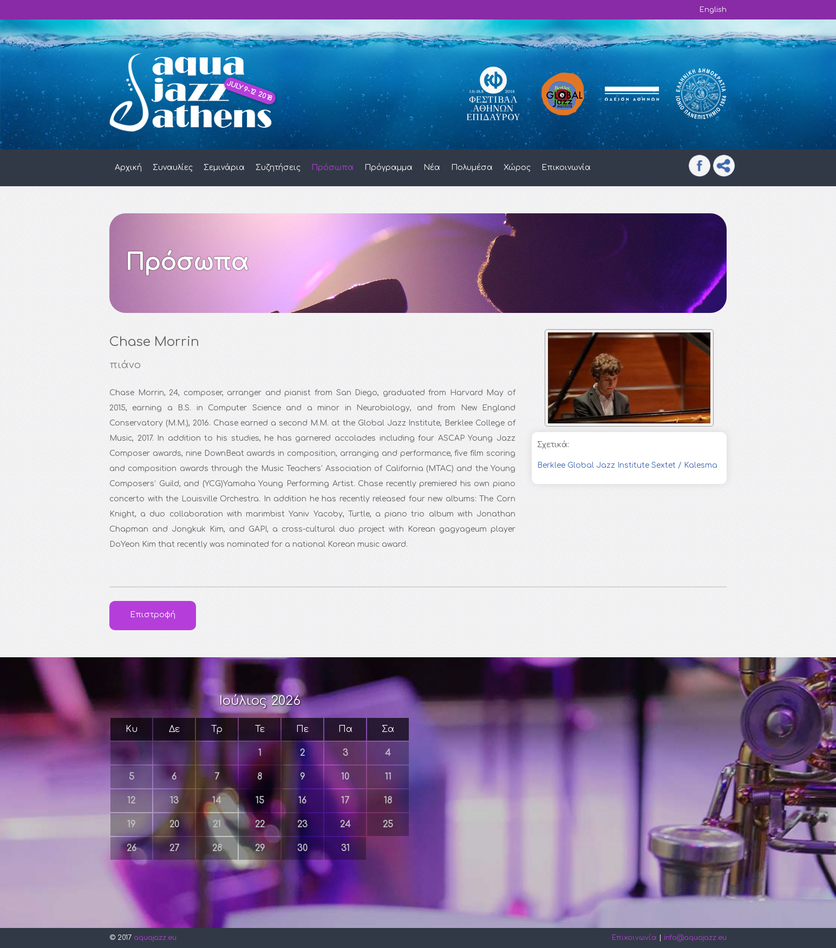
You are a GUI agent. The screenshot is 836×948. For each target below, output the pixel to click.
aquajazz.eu (155, 938)
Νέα (431, 168)
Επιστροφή (152, 615)
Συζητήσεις (278, 168)
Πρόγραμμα (388, 168)
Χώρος (517, 168)
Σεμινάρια (224, 168)
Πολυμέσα (472, 168)
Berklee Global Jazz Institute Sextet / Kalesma (627, 465)
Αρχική (128, 168)
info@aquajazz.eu (695, 938)
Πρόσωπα (332, 168)
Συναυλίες (173, 168)
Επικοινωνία (566, 168)
